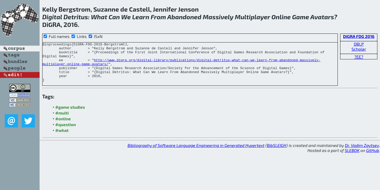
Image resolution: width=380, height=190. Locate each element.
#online (63, 126)
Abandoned (184, 17)
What (99, 17)
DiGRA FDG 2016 (358, 36)
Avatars (322, 17)
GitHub (372, 158)
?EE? (358, 56)
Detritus (75, 17)
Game (300, 17)
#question (65, 132)
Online (281, 17)
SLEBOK (352, 158)
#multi (62, 120)
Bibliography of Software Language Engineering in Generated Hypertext (195, 153)
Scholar (359, 48)
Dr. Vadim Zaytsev (362, 153)
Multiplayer (252, 17)
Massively (218, 17)
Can (114, 17)
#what (62, 138)
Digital (52, 17)
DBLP (359, 43)
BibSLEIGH (276, 153)
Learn (140, 17)
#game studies (70, 114)
